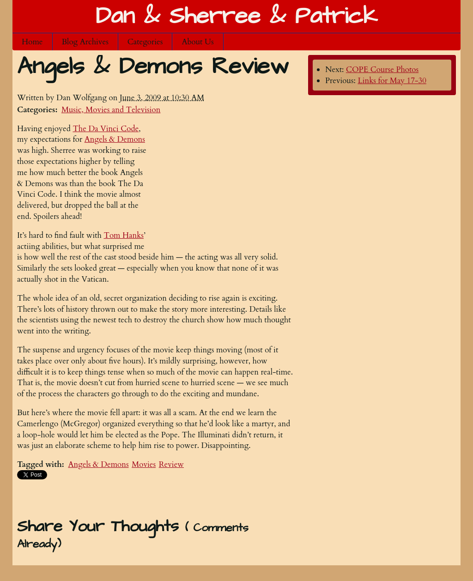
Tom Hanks (123, 235)
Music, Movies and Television (111, 109)
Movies (144, 464)
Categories (145, 41)
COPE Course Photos (382, 69)
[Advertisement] (225, 181)
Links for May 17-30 (392, 80)
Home (32, 41)
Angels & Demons (98, 464)
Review (171, 464)
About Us (197, 41)
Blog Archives (85, 41)
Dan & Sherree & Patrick (236, 16)
